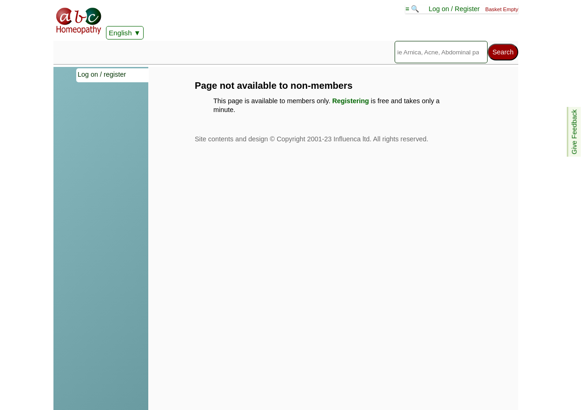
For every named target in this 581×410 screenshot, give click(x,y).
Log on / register (102, 74)
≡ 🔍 (413, 9)
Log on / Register (454, 9)
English (120, 33)
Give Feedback (574, 131)
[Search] (441, 52)
